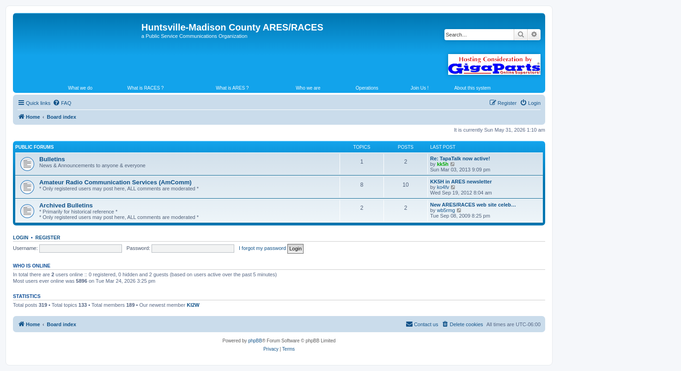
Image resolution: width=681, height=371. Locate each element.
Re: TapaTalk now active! (460, 158)
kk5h (443, 164)
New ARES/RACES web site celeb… (473, 204)
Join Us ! (420, 88)
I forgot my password (262, 248)
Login (20, 237)
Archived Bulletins (66, 205)
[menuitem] (62, 103)
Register (48, 237)
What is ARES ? (232, 88)
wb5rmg (446, 210)
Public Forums (34, 147)
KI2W (193, 305)
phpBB (255, 340)
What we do (80, 88)
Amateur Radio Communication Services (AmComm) (115, 182)
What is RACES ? (146, 88)
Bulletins (52, 159)
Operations (367, 88)
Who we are (308, 88)
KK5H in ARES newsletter (461, 181)
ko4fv (443, 187)
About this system (472, 88)
